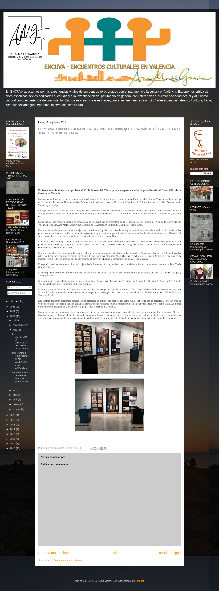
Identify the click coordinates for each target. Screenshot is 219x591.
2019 (13, 419)
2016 (13, 434)
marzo (16, 404)
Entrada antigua (169, 553)
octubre (17, 320)
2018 (13, 424)
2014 (13, 443)
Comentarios (16, 293)
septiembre (19, 325)
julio (15, 329)
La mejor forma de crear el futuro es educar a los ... (20, 378)
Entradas (14, 287)
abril (15, 399)
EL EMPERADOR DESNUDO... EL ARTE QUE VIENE (20, 341)
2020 (13, 415)
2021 (13, 316)
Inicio (114, 553)
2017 (13, 429)
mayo (16, 394)
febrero (17, 409)
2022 (13, 311)
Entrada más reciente (54, 553)
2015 (13, 438)
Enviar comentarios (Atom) (68, 560)
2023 (13, 306)
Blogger (140, 581)
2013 (13, 448)
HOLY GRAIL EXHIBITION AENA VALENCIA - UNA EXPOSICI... (20, 360)
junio (15, 390)
